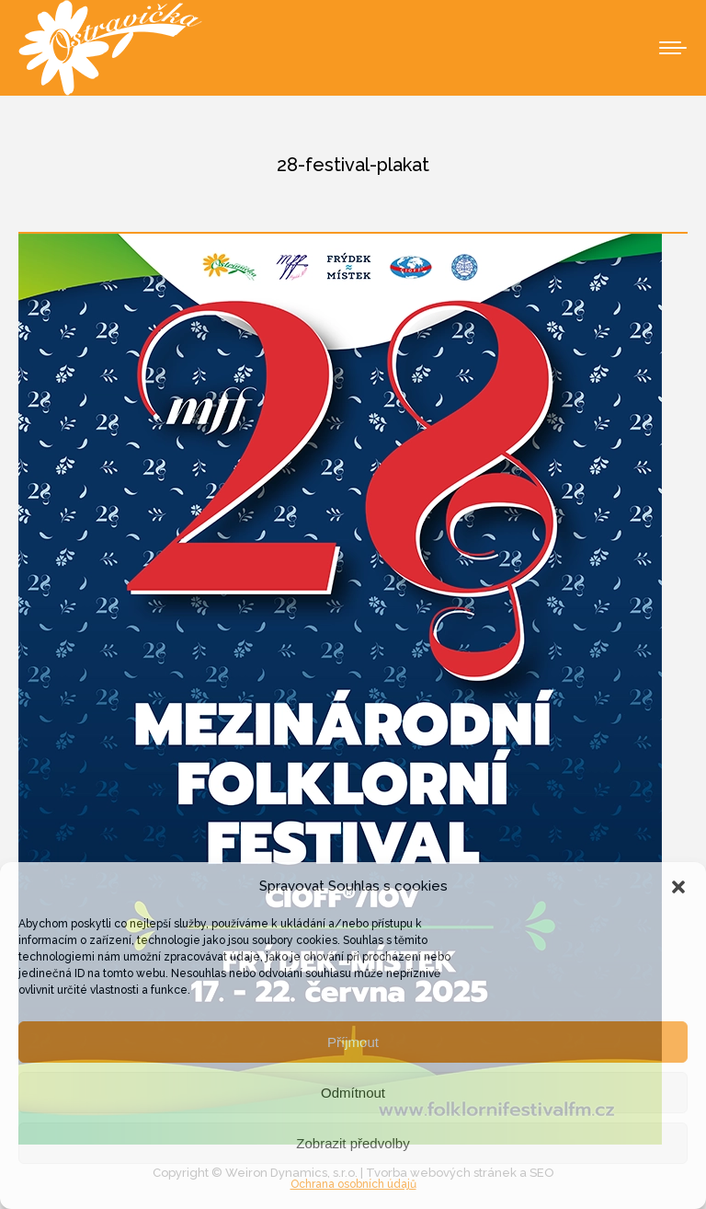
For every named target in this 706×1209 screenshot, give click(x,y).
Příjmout (353, 1042)
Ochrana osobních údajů (353, 1184)
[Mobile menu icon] (673, 48)
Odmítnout (353, 1092)
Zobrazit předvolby (352, 1143)
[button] (678, 887)
